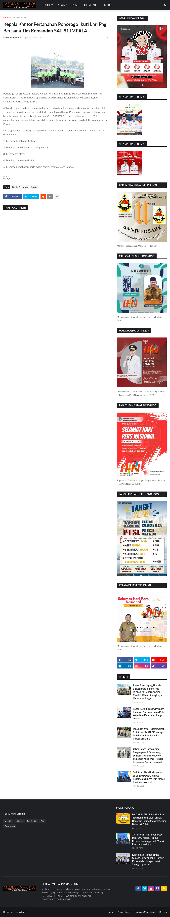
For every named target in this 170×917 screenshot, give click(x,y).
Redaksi (163, 912)
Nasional (19, 821)
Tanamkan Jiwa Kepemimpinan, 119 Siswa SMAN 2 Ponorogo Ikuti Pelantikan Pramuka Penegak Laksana (149, 733)
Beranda (7, 17)
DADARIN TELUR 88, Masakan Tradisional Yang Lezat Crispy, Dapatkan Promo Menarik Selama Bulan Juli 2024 (149, 819)
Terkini (34, 187)
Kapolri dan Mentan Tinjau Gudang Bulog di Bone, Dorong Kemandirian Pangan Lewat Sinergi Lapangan (148, 859)
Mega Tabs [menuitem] (90, 4)
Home (110, 912)
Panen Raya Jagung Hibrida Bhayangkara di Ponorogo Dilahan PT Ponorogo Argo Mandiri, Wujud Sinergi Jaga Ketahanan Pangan (147, 692)
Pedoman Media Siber (145, 912)
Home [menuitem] (47, 4)
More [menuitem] (107, 4)
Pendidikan (10, 826)
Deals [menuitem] (75, 4)
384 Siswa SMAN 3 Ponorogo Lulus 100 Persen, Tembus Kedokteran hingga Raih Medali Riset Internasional (149, 777)
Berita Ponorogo (20, 17)
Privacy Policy (124, 912)
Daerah (8, 821)
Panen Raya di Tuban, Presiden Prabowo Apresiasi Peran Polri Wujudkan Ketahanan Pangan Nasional (148, 713)
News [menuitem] (61, 4)
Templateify (20, 912)
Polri (42, 821)
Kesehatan (31, 821)
